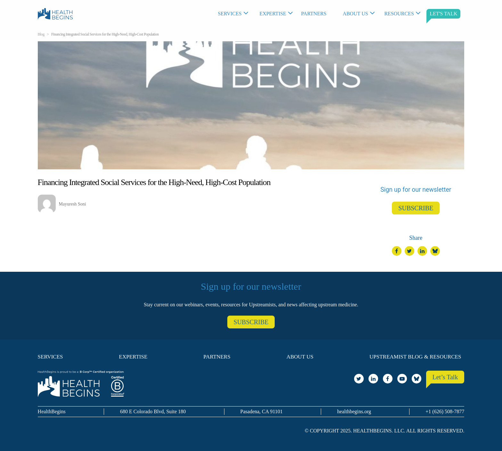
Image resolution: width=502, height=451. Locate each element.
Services (229, 13)
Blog (41, 34)
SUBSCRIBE (415, 208)
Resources (399, 13)
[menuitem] (235, 14)
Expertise (272, 13)
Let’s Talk (445, 377)
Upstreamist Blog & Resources (415, 357)
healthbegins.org (354, 411)
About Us (355, 13)
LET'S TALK (443, 13)
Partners (313, 13)
